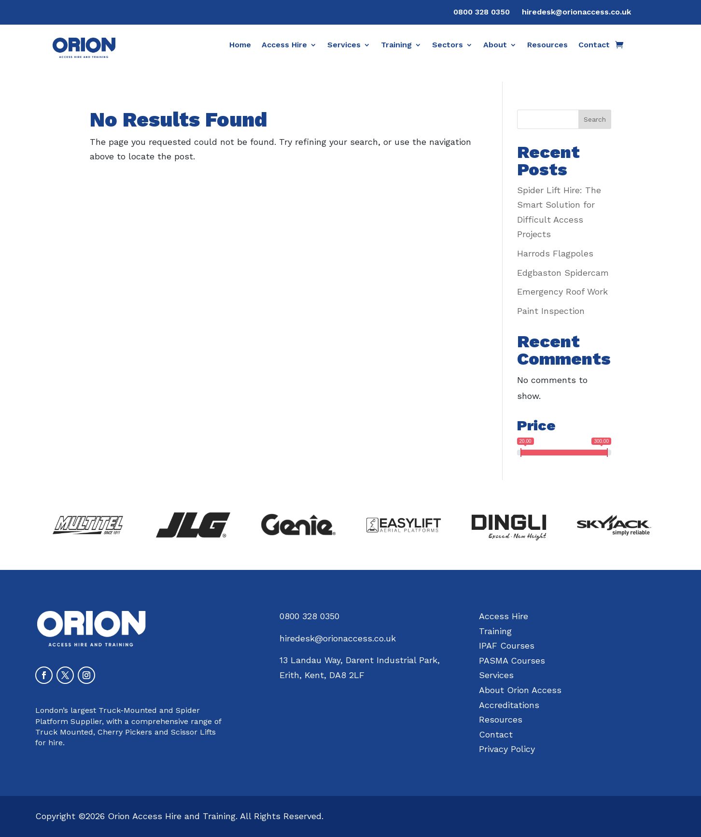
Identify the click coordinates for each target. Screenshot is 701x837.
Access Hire (284, 45)
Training (396, 45)
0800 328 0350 (481, 11)
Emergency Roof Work (562, 291)
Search (595, 119)
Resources (547, 45)
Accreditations (509, 705)
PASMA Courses (512, 660)
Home (240, 45)
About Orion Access (520, 690)
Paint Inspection (551, 311)
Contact (594, 45)
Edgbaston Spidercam (563, 273)
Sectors (447, 45)
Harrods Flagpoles (555, 253)
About (495, 45)
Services (344, 45)
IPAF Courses (506, 645)
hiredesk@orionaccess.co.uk (576, 11)
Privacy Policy (507, 749)
